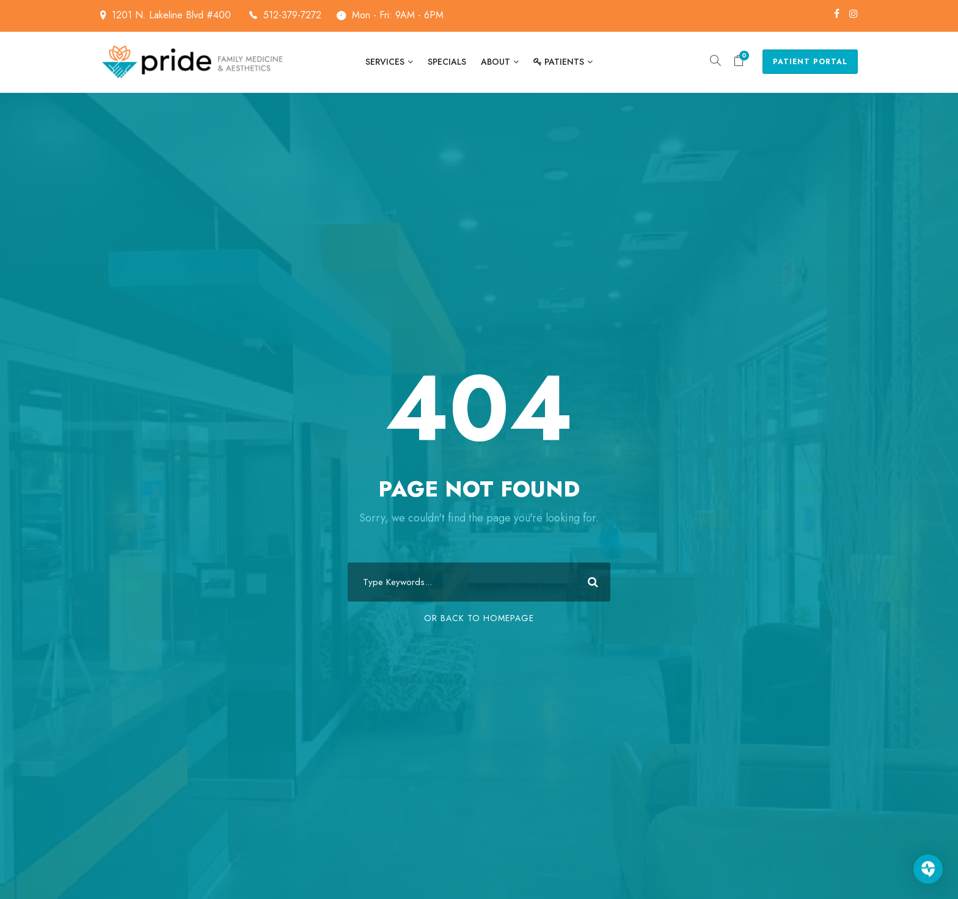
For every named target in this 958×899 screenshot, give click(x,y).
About (495, 62)
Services (384, 62)
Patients (558, 62)
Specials (447, 62)
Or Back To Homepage (479, 618)
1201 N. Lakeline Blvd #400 (184, 15)
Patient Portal (810, 61)
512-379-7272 (292, 15)
